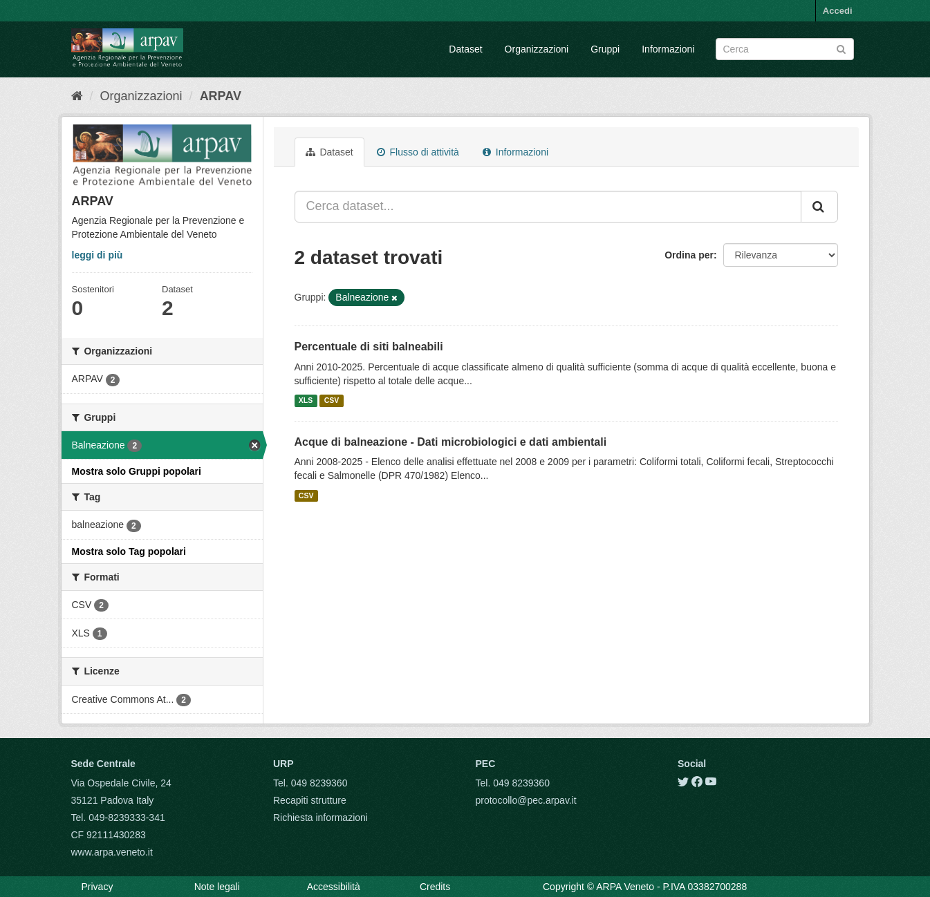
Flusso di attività (418, 152)
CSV (332, 401)
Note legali (217, 886)
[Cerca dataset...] (548, 207)
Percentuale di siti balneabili (369, 346)
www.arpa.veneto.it (112, 852)
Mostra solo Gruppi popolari (136, 471)
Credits (435, 886)
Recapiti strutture (309, 800)
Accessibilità (333, 886)
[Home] (77, 96)
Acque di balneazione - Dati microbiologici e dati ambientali (451, 442)
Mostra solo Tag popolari (129, 551)
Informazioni (668, 49)
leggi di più (97, 255)
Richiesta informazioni (320, 817)
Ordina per (689, 255)
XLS (306, 401)
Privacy (97, 886)
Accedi (838, 11)
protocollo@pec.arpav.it (526, 800)
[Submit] (841, 48)
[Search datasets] (785, 49)
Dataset (465, 49)
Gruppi (605, 49)
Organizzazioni (537, 49)
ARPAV (220, 96)
